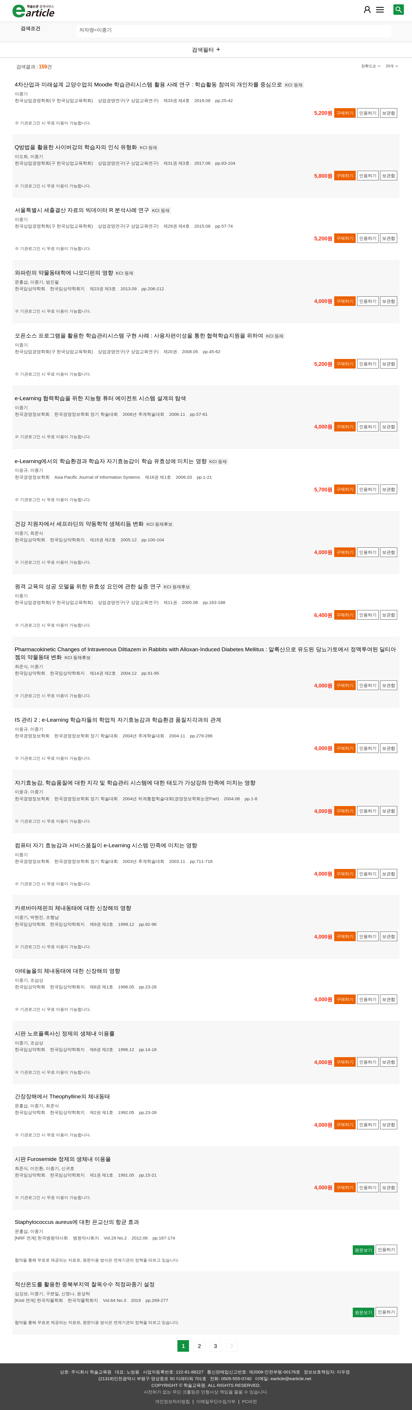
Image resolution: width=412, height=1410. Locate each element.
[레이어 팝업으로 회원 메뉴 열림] (367, 9)
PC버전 (249, 1401)
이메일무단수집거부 (215, 1401)
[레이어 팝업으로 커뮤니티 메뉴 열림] (380, 9)
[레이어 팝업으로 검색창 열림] (398, 9)
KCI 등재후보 (160, 524)
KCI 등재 (294, 84)
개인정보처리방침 (172, 1401)
